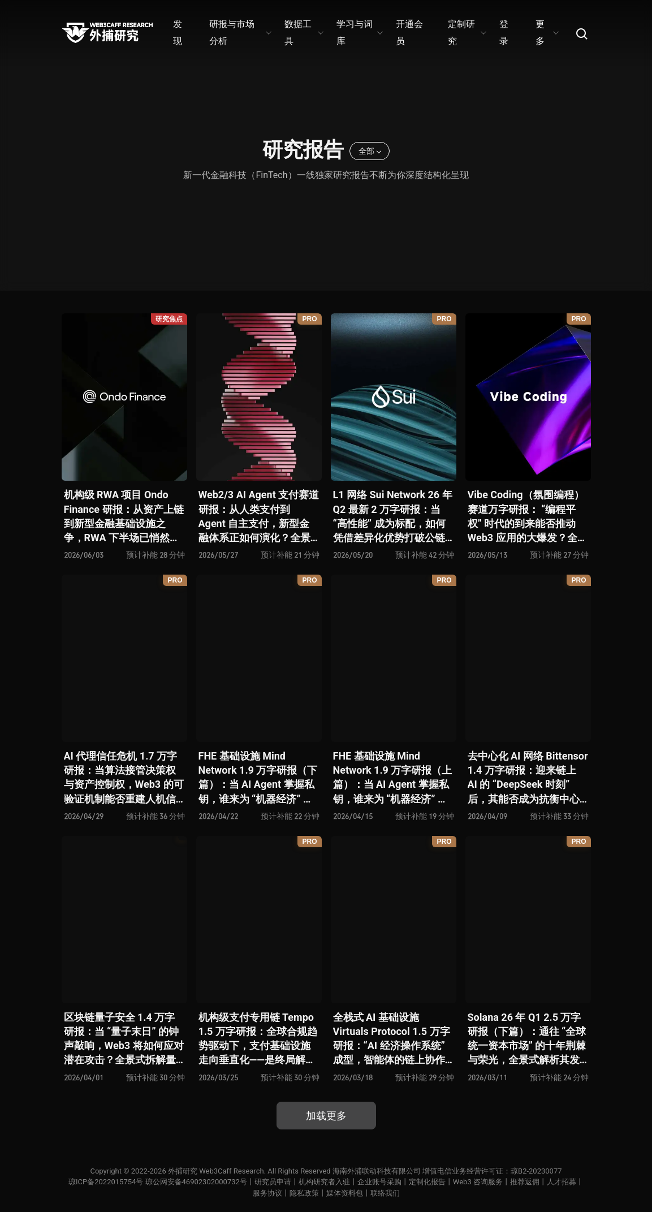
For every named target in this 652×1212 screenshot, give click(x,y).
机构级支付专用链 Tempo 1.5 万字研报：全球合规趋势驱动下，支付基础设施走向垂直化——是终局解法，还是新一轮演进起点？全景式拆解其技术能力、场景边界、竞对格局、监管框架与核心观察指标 (257, 1039)
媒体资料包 (344, 1193)
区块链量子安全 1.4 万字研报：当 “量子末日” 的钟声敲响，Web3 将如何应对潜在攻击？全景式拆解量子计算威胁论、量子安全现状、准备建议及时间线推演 (124, 1039)
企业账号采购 (379, 1182)
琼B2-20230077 (536, 1171)
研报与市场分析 (240, 32)
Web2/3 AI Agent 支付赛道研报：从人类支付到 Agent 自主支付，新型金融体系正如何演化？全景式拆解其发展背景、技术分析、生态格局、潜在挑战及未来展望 (258, 517)
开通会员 (409, 32)
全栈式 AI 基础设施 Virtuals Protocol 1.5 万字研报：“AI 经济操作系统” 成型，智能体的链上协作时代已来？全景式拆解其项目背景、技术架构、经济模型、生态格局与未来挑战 (391, 1039)
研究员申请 (272, 1182)
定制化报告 (427, 1182)
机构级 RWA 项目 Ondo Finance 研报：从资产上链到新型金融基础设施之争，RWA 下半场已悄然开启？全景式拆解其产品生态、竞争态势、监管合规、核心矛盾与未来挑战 (124, 517)
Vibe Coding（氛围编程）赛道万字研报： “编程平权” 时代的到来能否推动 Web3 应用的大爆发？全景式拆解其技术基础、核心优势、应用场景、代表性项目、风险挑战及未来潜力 (528, 517)
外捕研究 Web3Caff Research (216, 1171)
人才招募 (561, 1182)
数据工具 (303, 32)
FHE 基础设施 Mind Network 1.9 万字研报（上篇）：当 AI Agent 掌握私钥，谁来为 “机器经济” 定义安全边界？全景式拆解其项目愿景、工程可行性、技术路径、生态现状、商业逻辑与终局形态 (392, 778)
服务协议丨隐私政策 (286, 1193)
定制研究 (467, 32)
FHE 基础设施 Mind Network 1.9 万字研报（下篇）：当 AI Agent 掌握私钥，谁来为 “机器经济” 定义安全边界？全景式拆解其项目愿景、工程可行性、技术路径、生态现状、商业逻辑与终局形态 (258, 778)
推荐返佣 (524, 1182)
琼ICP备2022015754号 (105, 1182)
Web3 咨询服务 (478, 1182)
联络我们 (385, 1193)
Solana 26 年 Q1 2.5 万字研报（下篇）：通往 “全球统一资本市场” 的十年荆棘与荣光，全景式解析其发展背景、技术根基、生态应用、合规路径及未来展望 (527, 1039)
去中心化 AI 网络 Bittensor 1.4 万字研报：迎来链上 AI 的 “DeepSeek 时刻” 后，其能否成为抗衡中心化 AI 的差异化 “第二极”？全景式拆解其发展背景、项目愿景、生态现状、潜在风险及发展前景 (528, 778)
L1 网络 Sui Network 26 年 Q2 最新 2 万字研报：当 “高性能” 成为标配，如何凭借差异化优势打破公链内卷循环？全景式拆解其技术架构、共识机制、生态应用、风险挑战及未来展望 (392, 517)
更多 (547, 32)
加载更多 (326, 1116)
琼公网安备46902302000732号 (196, 1182)
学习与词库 (359, 32)
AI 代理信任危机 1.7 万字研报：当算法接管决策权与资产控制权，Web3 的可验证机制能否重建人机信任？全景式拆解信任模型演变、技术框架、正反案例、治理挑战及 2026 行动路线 (124, 778)
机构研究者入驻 (324, 1182)
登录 (503, 32)
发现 (177, 32)
